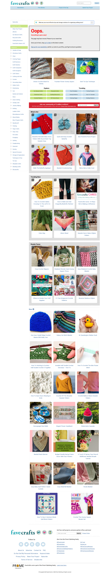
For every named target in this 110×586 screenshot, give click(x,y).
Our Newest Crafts (17, 34)
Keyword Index (45, 553)
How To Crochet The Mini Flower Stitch (88, 366)
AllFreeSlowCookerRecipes (87, 548)
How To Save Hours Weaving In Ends (41, 397)
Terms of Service (26, 560)
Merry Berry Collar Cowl (86, 168)
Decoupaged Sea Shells (40, 426)
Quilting (15, 140)
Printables (15, 137)
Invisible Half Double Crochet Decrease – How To (64, 366)
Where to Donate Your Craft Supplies (42, 299)
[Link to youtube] (43, 544)
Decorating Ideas (17, 82)
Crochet (15, 79)
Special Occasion (17, 152)
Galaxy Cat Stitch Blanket (64, 335)
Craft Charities (16, 65)
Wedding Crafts (17, 166)
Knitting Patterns (90, 98)
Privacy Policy (64, 106)
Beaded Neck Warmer (41, 454)
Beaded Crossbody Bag (64, 168)
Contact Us (37, 550)
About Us (21, 550)
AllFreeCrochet (61, 542)
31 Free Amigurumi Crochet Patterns (64, 299)
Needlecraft (16, 123)
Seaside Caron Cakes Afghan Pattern (87, 234)
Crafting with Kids (17, 76)
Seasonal (15, 146)
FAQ (44, 550)
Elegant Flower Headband (64, 426)
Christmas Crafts (17, 53)
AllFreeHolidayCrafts (62, 546)
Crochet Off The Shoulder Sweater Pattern (64, 397)
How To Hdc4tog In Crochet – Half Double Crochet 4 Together (41, 366)
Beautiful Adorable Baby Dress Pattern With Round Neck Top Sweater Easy (41, 139)
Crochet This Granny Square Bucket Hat (82, 518)
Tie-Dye (15, 161)
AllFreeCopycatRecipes (86, 546)
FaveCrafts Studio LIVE (19, 43)
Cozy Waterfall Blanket (64, 487)
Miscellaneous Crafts (18, 114)
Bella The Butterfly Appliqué (42, 168)
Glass (14, 97)
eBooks (15, 32)
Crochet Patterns (38, 98)
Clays (14, 56)
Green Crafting (16, 99)
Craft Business (16, 62)
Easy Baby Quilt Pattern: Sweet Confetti (40, 488)
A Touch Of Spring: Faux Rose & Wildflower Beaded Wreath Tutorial (88, 456)
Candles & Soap (17, 50)
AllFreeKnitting (61, 544)
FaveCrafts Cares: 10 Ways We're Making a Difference (86, 203)
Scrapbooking (16, 143)
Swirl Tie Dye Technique (87, 81)
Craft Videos (16, 73)
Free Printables (73, 91)
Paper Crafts (16, 129)
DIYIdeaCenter (60, 551)
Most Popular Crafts (18, 120)
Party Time (15, 131)
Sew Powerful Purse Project (86, 137)
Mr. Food (82, 542)
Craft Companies (17, 67)
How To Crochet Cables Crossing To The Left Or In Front (42, 204)
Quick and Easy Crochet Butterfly (64, 138)
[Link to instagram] (37, 544)
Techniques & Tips (17, 158)
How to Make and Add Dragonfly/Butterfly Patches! (64, 203)
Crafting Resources (18, 40)
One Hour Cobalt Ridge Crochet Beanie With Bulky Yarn (40, 336)
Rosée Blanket (88, 487)
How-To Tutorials (90, 94)
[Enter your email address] (66, 533)
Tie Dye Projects (90, 91)
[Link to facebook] (21, 544)
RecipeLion (83, 544)
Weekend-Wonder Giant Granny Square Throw (64, 270)
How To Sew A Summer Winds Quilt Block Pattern (46, 518)
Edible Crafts (16, 85)
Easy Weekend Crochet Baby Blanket (87, 270)
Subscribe (15, 22)
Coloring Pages (17, 59)
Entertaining (16, 88)
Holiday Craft (16, 102)
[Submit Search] (96, 3)
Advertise (29, 550)
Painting (15, 126)
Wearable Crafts (17, 163)
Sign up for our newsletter (39, 47)
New (31, 309)
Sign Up (96, 105)
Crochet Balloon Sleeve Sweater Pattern (88, 397)
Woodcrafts (16, 169)
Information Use (72, 106)
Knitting (15, 108)
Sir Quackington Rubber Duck (88, 335)
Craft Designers (17, 70)
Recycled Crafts (17, 37)
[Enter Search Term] (84, 3)
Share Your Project (17, 29)
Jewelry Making (17, 105)
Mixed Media (16, 117)
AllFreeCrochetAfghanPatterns (65, 548)
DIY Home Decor (55, 98)
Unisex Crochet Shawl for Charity (41, 83)
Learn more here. (62, 565)
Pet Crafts (15, 134)
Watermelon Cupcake (88, 426)
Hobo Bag (42, 233)
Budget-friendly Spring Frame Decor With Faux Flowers (64, 455)
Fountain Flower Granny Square (64, 81)
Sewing (14, 149)
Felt (14, 91)
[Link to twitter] (26, 544)
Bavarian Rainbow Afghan (87, 298)
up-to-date (47, 43)
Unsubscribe (38, 560)
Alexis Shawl (64, 233)
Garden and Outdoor (18, 94)
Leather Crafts (16, 111)
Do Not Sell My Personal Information (26, 553)
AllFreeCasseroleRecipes (87, 551)
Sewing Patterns (74, 94)
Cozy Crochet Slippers (42, 269)
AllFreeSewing (60, 553)
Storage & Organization (19, 155)
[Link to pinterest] (32, 544)
